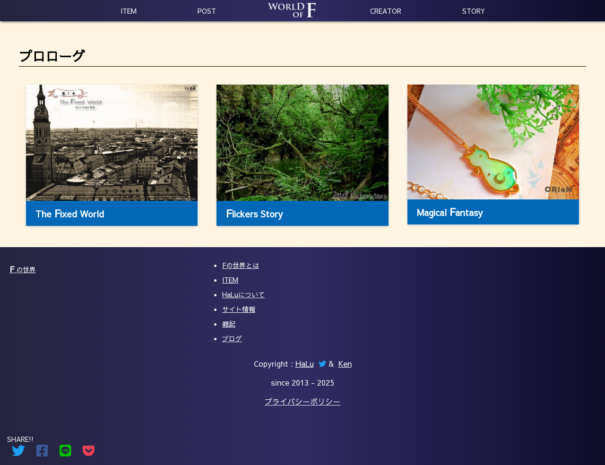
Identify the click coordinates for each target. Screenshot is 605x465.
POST (207, 11)
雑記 (228, 323)
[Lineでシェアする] (65, 452)
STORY (473, 11)
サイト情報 (238, 309)
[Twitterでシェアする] (18, 452)
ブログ (232, 338)
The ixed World (69, 213)
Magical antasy (450, 212)
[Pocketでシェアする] (89, 452)
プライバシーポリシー (302, 401)
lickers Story (254, 213)
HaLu (304, 363)
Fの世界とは (240, 265)
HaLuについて (243, 294)
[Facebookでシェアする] (42, 452)
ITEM (129, 11)
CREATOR (385, 11)
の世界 (22, 269)
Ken (345, 363)
